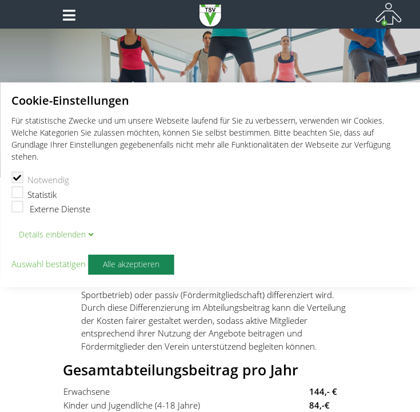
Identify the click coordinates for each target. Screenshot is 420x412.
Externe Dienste (50, 208)
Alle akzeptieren (131, 264)
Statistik (34, 193)
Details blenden (52, 234)
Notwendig (40, 178)
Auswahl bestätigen (48, 264)
